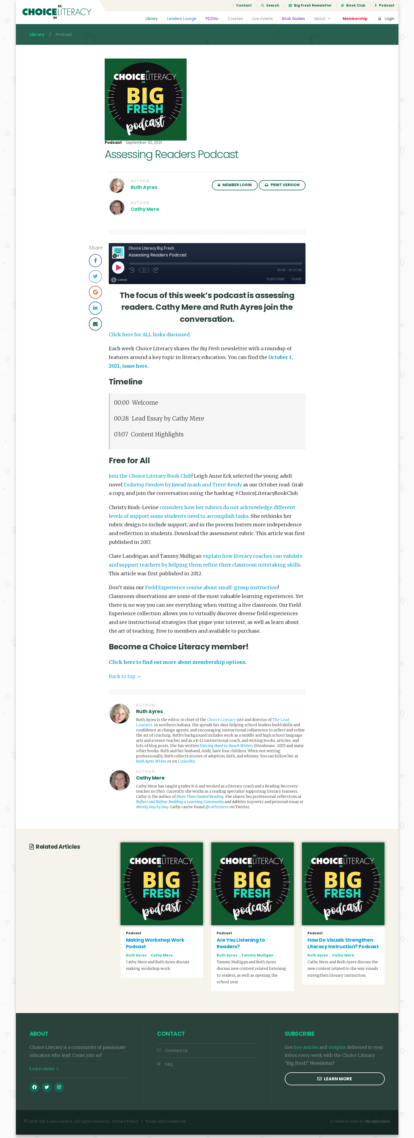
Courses (235, 18)
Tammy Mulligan (257, 958)
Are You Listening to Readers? (241, 946)
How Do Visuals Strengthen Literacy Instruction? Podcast (342, 946)
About (323, 18)
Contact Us (172, 1054)
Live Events (262, 18)
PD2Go (211, 18)
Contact (242, 5)
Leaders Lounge (181, 18)
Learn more (44, 1071)
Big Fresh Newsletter (310, 5)
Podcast (384, 5)
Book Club (353, 5)
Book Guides (293, 18)
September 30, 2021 (144, 146)
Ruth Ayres (144, 190)
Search (270, 5)
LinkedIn (186, 764)
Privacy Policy (125, 1124)
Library (151, 18)
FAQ (165, 1067)
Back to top (125, 680)
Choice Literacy (221, 723)
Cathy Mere (145, 212)
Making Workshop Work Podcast (155, 946)
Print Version (282, 188)
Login (385, 18)
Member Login (235, 188)
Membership (355, 18)
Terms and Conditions (165, 1124)
